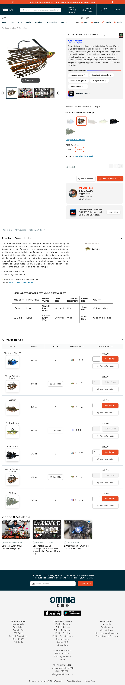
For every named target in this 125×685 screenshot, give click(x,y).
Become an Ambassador (106, 633)
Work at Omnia (107, 630)
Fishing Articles (63, 627)
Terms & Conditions (74, 681)
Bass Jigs (23, 28)
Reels (28, 22)
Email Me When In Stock (110, 179)
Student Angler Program (107, 636)
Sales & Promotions (18, 636)
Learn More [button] (113, 212)
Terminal (38, 22)
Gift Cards (18, 642)
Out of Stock (110, 382)
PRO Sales (18, 633)
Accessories (52, 22)
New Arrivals (18, 624)
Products (5, 28)
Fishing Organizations (62, 636)
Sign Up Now (85, 584)
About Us (106, 624)
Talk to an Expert (62, 653)
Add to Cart (110, 359)
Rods (20, 22)
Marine (64, 22)
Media (118, 22)
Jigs (14, 28)
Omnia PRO (62, 642)
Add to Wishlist (85, 179)
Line (12, 22)
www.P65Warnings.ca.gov (21, 282)
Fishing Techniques (62, 630)
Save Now (90, 2)
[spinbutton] (96, 358)
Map (84, 22)
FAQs (62, 659)
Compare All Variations (75, 140)
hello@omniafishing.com (62, 674)
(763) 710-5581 (62, 671)
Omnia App (62, 645)
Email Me (55, 384)
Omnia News (107, 627)
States (95, 22)
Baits (4, 22)
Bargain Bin (18, 630)
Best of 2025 (18, 639)
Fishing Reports (62, 624)
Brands (106, 22)
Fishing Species (62, 633)
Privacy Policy (90, 681)
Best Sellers (18, 627)
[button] (62, 238)
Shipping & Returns (62, 656)
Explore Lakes (62, 639)
